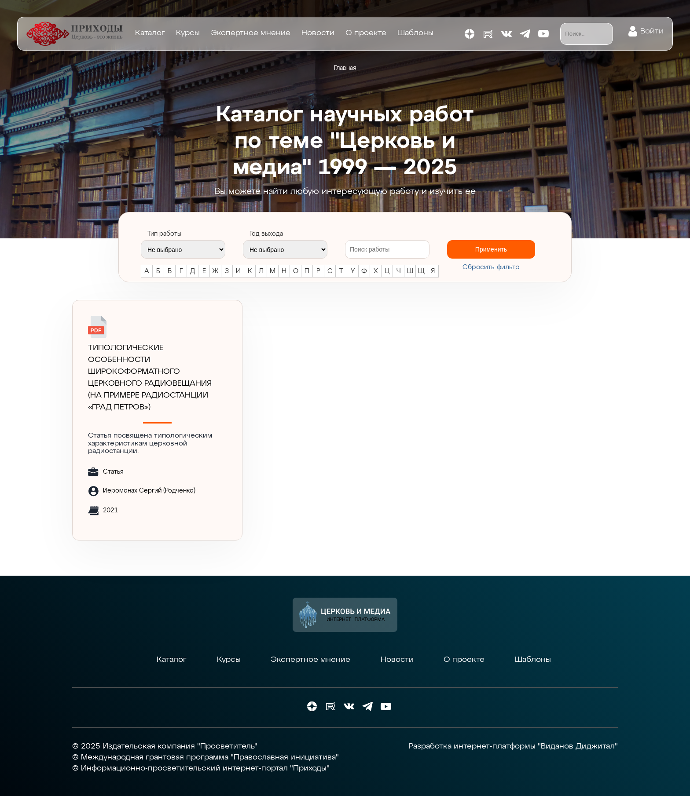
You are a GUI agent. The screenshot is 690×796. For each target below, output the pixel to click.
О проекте (365, 33)
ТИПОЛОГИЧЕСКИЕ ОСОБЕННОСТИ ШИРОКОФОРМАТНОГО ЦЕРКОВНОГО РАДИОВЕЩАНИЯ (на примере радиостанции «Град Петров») (150, 377)
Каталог (150, 33)
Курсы (188, 33)
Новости (317, 33)
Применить (491, 249)
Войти (652, 31)
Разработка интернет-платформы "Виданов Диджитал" (513, 746)
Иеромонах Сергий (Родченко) (149, 491)
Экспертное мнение (250, 33)
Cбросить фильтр (491, 267)
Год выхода (266, 234)
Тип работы (164, 234)
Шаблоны (415, 33)
